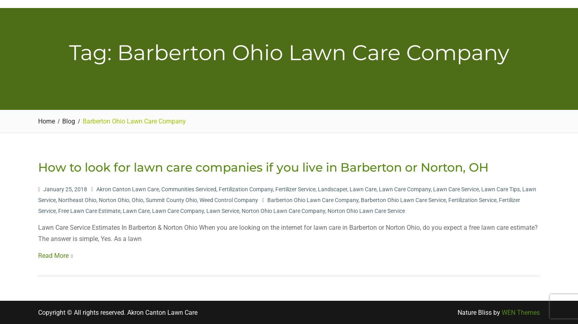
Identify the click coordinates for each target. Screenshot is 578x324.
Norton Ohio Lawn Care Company (283, 211)
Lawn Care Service (456, 189)
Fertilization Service (472, 200)
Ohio (137, 200)
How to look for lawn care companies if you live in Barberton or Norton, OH (263, 167)
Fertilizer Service (295, 189)
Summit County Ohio (171, 200)
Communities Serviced (188, 189)
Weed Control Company (228, 200)
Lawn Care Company (405, 189)
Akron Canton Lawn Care (127, 189)
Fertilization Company (246, 189)
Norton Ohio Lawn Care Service (366, 211)
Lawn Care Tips (500, 189)
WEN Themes (521, 312)
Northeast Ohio (77, 200)
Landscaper (332, 189)
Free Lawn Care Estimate (89, 211)
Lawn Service (222, 211)
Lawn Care (363, 189)
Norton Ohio (114, 200)
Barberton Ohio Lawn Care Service (403, 200)
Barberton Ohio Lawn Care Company (312, 200)
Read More (53, 255)
